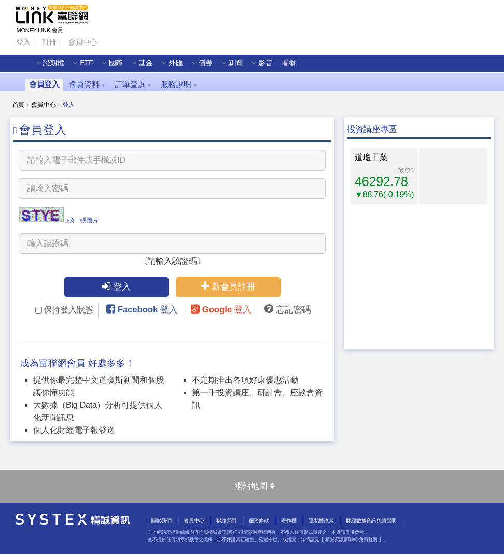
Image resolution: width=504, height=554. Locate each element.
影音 (267, 65)
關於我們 (161, 520)
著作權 (288, 520)
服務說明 (179, 84)
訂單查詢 (133, 84)
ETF (87, 65)
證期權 (55, 65)
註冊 (50, 41)
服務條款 (259, 520)
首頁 (18, 104)
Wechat (149, 39)
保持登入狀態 (64, 309)
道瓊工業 (371, 157)
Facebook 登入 (148, 310)
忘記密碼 (293, 310)
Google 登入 (226, 310)
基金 (147, 65)
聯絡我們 (226, 520)
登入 (23, 41)
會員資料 (87, 84)
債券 (207, 65)
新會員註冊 (228, 286)
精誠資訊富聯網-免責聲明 (351, 539)
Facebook (110, 39)
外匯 (177, 65)
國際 (117, 65)
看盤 (290, 65)
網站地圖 (254, 485)
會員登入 (44, 84)
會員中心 (82, 41)
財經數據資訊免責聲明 (371, 520)
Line (129, 39)
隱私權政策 (321, 520)
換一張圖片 (82, 220)
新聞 (237, 65)
